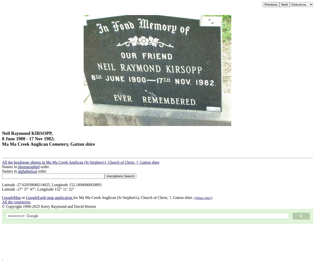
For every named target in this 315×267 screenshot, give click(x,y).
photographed (29, 167)
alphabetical (27, 171)
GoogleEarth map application (49, 198)
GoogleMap (11, 198)
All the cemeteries (16, 202)
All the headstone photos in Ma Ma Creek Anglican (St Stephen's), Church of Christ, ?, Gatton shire (80, 162)
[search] (147, 216)
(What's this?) (203, 198)
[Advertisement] (149, 241)
